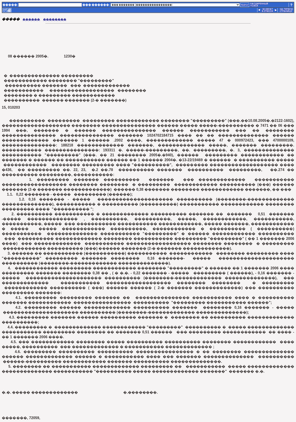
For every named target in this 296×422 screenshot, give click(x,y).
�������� (54, 19)
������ (31, 19)
